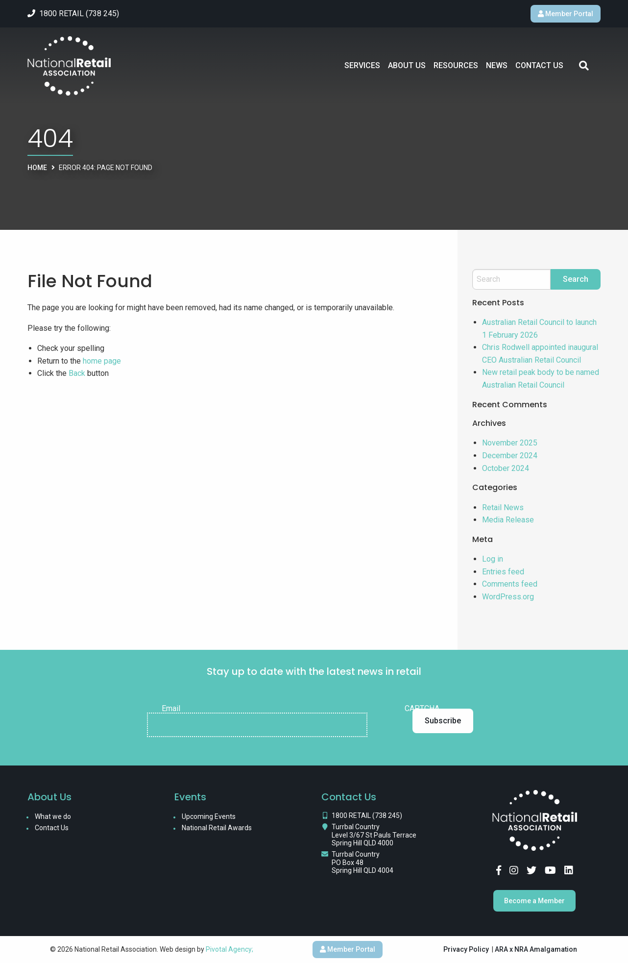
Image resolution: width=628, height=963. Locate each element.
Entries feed (503, 571)
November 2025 (509, 442)
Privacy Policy (466, 949)
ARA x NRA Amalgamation (536, 949)
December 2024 (509, 455)
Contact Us (539, 65)
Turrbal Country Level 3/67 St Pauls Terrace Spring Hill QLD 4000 (374, 835)
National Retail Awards (217, 828)
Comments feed (509, 584)
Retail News (503, 507)
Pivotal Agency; (229, 949)
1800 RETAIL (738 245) (367, 815)
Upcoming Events (209, 816)
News (496, 65)
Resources (456, 65)
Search (584, 66)
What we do (53, 816)
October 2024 (505, 468)
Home (37, 168)
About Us (407, 65)
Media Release (508, 519)
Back (77, 373)
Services (362, 65)
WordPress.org (508, 596)
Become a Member (534, 901)
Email (171, 709)
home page (102, 361)
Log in (492, 559)
